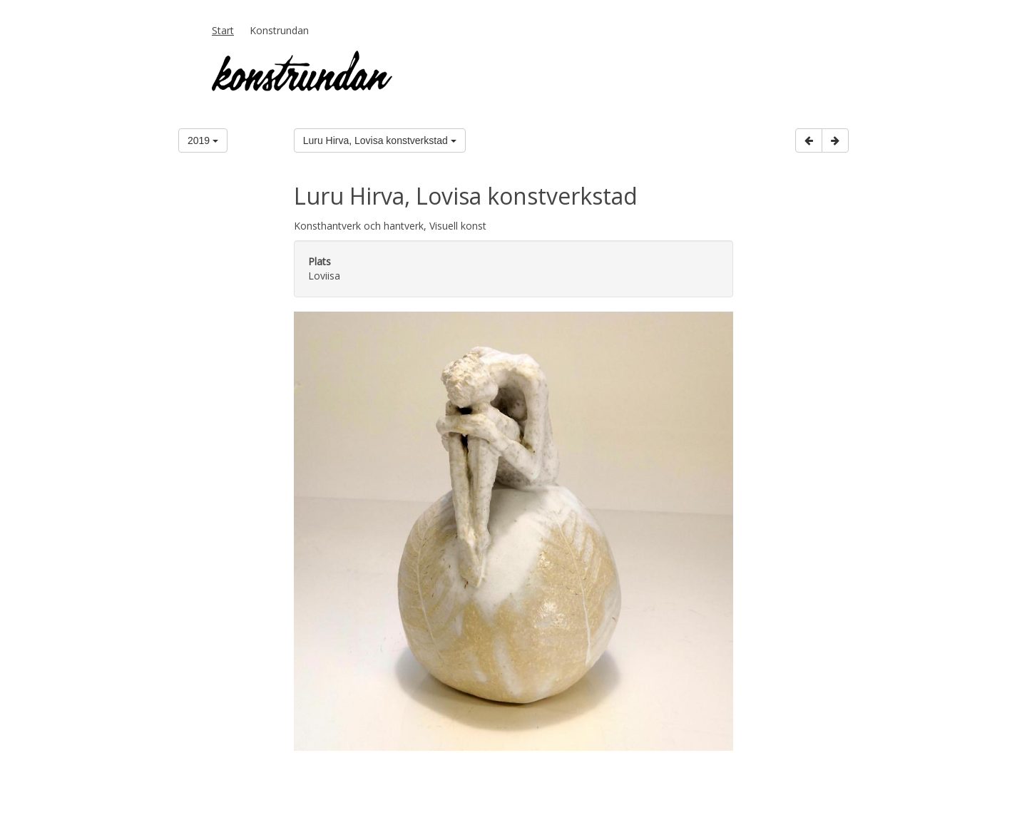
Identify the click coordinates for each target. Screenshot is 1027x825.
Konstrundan (279, 30)
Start (223, 30)
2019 (203, 140)
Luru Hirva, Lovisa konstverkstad (379, 140)
